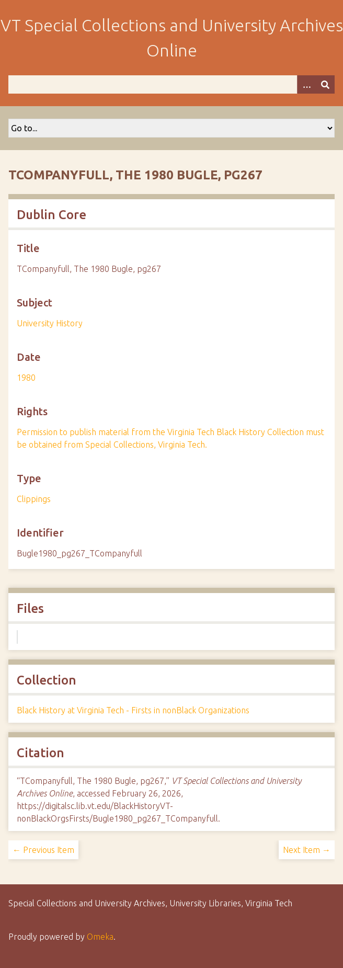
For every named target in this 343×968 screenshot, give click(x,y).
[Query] (171, 84)
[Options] (306, 84)
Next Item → (306, 850)
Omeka (100, 936)
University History (50, 323)
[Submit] (325, 84)
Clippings (34, 499)
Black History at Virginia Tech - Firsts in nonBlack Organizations (133, 710)
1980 (26, 377)
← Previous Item (43, 850)
